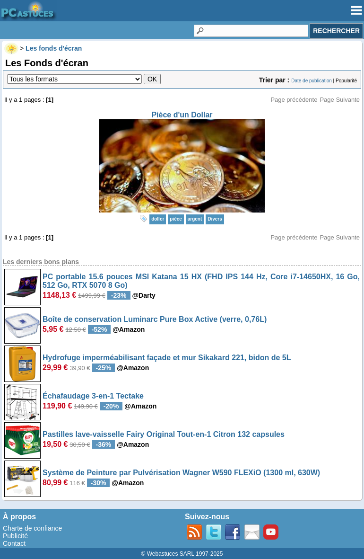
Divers (215, 219)
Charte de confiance (32, 528)
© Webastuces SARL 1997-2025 (182, 553)
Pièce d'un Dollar (181, 115)
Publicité (15, 536)
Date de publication (311, 80)
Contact (14, 543)
